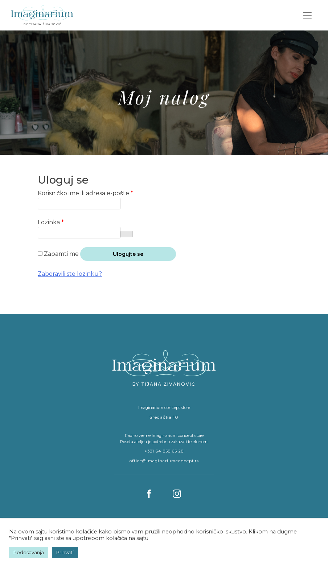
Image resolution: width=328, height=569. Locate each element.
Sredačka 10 (164, 417)
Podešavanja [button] (28, 552)
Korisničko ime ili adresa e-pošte (100, 193)
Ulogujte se (128, 254)
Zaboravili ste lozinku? (70, 273)
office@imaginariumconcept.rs (164, 460)
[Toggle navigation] (307, 15)
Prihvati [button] (65, 552)
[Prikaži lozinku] (126, 234)
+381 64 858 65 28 (164, 451)
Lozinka (66, 222)
